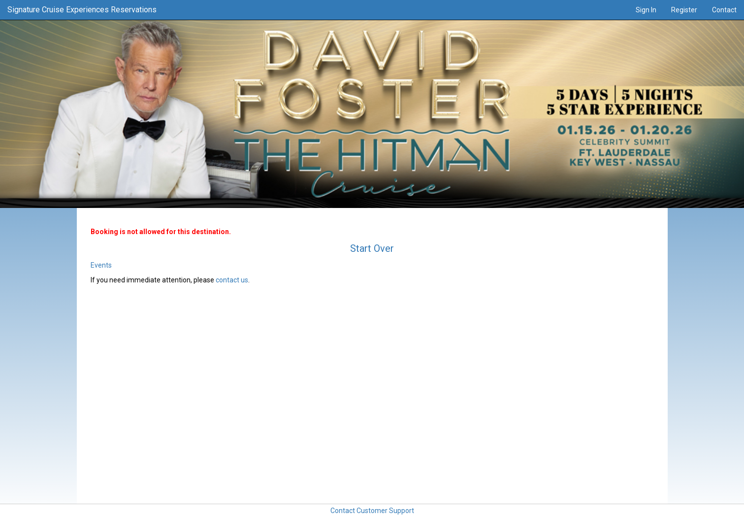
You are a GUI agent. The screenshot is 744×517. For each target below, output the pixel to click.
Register (684, 10)
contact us (232, 280)
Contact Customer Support (372, 511)
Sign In (646, 10)
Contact (724, 10)
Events (101, 265)
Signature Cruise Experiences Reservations (82, 9)
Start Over (372, 248)
